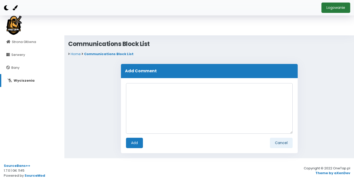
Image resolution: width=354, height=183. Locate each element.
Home (76, 54)
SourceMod (34, 175)
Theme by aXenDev (332, 173)
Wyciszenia (24, 80)
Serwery (18, 54)
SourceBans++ (17, 165)
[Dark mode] (6, 8)
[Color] (15, 8)
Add (134, 142)
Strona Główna (23, 41)
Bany (15, 67)
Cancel (281, 142)
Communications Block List (109, 54)
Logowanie (335, 7)
